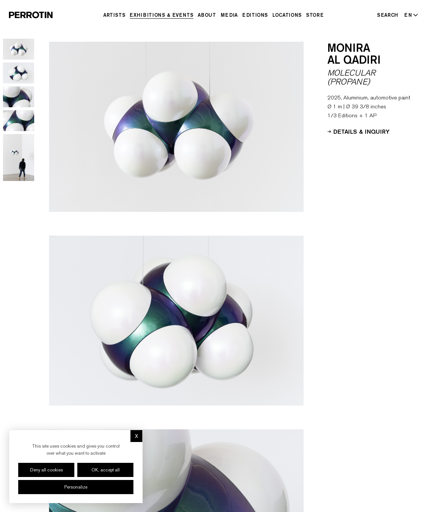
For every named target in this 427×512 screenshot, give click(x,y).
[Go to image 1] (18, 49)
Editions (255, 15)
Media (229, 15)
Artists (114, 15)
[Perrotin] (31, 15)
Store (315, 15)
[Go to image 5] (18, 157)
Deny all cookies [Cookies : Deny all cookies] (46, 470)
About (207, 15)
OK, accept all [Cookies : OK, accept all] (105, 470)
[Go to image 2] (18, 73)
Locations (287, 15)
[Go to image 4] (18, 120)
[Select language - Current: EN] (409, 15)
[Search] (387, 15)
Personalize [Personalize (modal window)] (75, 487)
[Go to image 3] (18, 96)
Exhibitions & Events (161, 15)
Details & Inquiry (358, 131)
